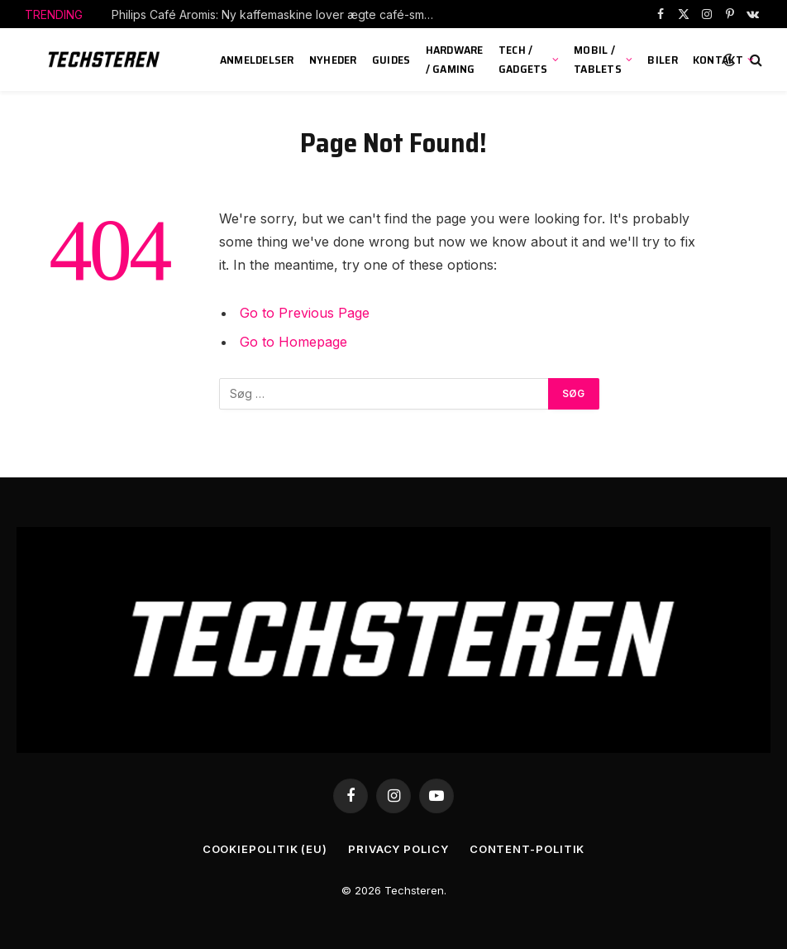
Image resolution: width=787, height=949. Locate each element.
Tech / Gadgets (523, 59)
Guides (391, 59)
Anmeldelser (257, 59)
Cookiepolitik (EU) (265, 849)
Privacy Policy (398, 849)
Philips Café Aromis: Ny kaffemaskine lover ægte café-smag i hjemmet (277, 14)
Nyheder (333, 59)
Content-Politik (527, 849)
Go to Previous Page (305, 312)
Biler (662, 59)
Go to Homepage (293, 341)
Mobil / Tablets (598, 59)
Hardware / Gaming (455, 59)
